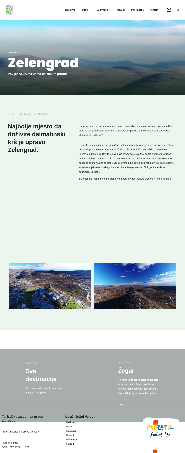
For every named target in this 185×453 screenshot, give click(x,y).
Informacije (71, 440)
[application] (95, 10)
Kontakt (69, 444)
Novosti (69, 435)
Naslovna (70, 422)
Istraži (68, 426)
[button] (178, 10)
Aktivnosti (70, 431)
